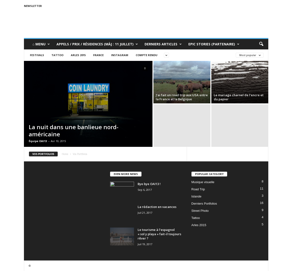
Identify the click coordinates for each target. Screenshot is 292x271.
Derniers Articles (163, 44)
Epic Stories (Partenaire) (213, 44)
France (98, 55)
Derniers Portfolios (204, 203)
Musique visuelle (202, 182)
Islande (196, 196)
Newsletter (33, 6)
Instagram (119, 55)
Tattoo (57, 55)
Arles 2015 (78, 55)
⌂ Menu (41, 44)
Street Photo (200, 211)
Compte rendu (146, 55)
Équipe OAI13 (38, 141)
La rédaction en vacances (157, 207)
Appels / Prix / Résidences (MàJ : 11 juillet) (97, 44)
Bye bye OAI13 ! (149, 184)
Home (65, 154)
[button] (261, 44)
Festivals (37, 55)
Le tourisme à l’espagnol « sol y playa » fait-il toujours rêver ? (159, 234)
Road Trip (198, 189)
